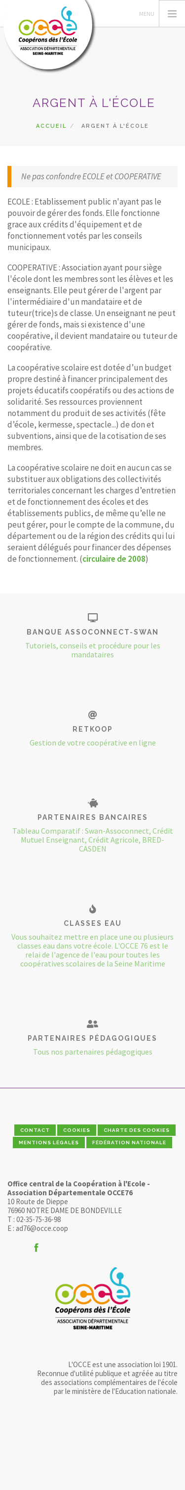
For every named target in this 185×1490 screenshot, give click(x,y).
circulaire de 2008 (114, 558)
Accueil (51, 126)
